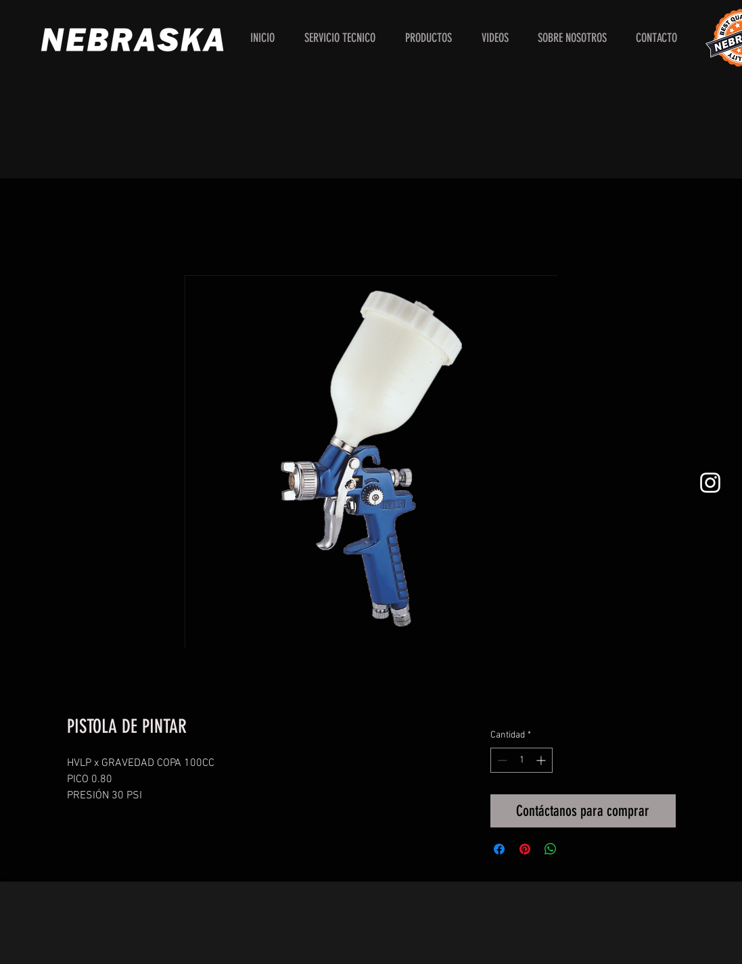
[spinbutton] (521, 760)
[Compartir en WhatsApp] (550, 849)
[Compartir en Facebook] (499, 849)
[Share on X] (576, 849)
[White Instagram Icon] (710, 482)
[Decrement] (500, 760)
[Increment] (542, 760)
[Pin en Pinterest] (525, 849)
